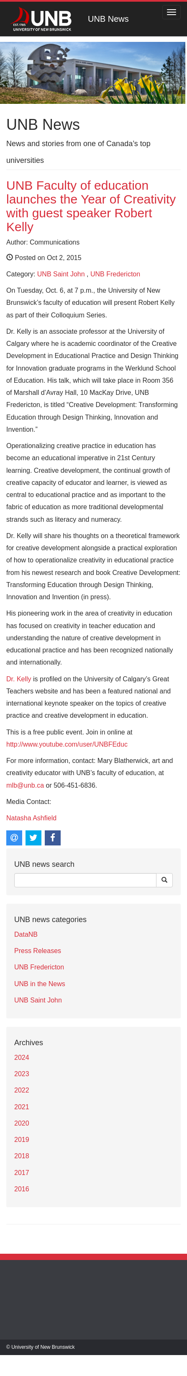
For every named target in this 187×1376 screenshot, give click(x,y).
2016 (21, 1189)
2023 (21, 1073)
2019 (21, 1139)
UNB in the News (39, 983)
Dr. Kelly (18, 679)
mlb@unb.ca (25, 785)
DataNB (26, 934)
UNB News (108, 18)
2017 (21, 1172)
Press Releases (37, 950)
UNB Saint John (61, 274)
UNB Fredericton (115, 274)
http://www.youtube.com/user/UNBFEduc (67, 744)
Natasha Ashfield (31, 818)
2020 (21, 1123)
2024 (21, 1057)
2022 (21, 1090)
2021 (21, 1107)
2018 (21, 1156)
